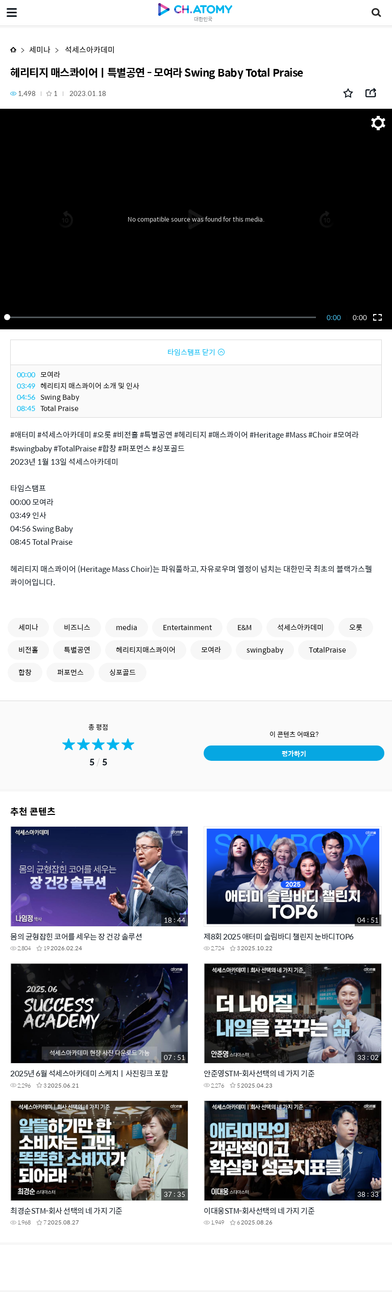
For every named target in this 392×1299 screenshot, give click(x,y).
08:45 (26, 408)
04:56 (26, 396)
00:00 (26, 374)
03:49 (26, 385)
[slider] (162, 317)
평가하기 (294, 753)
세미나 (40, 49)
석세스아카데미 (89, 49)
